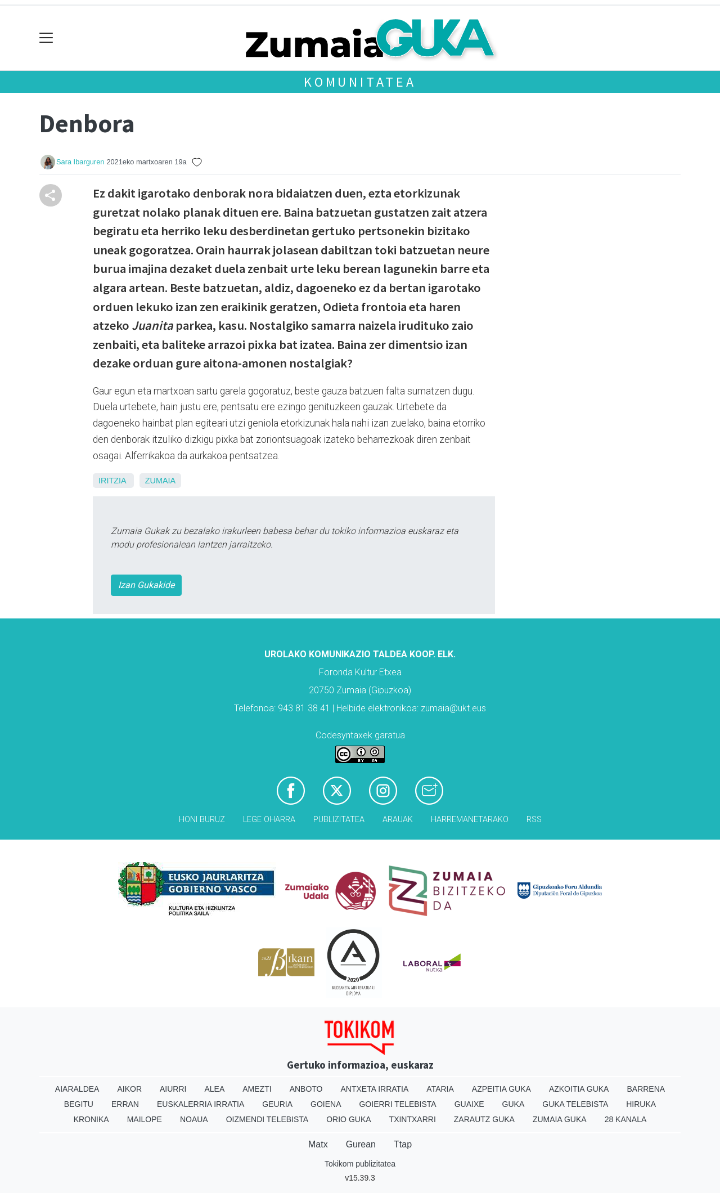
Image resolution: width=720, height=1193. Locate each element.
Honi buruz (202, 819)
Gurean (361, 1144)
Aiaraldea (77, 1088)
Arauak (397, 819)
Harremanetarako (469, 819)
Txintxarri (412, 1119)
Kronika (91, 1119)
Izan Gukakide (146, 585)
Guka (513, 1104)
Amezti (256, 1088)
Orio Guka (348, 1119)
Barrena (646, 1088)
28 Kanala (626, 1119)
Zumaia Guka (560, 1119)
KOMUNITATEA (360, 82)
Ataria (440, 1088)
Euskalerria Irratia (200, 1104)
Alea (214, 1088)
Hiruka (641, 1104)
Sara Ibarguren (80, 162)
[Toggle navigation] (46, 38)
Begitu (78, 1104)
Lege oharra (269, 819)
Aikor (129, 1088)
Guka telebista (575, 1104)
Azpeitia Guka (501, 1088)
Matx (318, 1144)
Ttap (403, 1144)
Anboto (306, 1088)
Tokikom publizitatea (360, 1163)
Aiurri (173, 1088)
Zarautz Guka (484, 1119)
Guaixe (469, 1104)
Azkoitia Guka (579, 1088)
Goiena (325, 1104)
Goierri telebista (397, 1104)
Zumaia (160, 480)
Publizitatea (338, 819)
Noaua (194, 1119)
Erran (125, 1104)
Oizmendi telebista (267, 1119)
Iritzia (112, 480)
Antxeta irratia (375, 1088)
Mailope (144, 1119)
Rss (534, 819)
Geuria (277, 1104)
